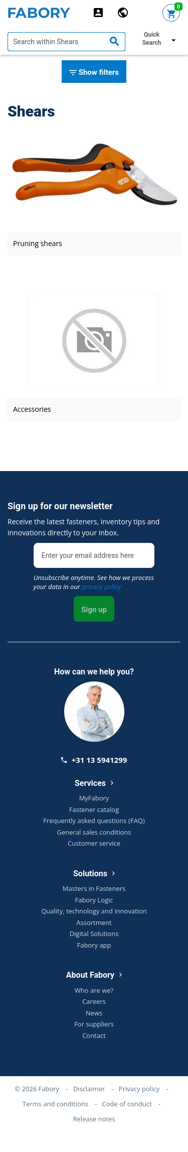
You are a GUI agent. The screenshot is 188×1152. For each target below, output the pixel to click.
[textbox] (66, 41)
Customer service (94, 843)
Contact (94, 1035)
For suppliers (94, 1023)
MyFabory (94, 797)
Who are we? (94, 990)
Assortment (93, 922)
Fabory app (94, 945)
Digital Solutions (94, 933)
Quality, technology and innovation (94, 910)
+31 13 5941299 (94, 760)
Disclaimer (89, 1088)
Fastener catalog (94, 809)
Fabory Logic (94, 899)
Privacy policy (139, 1088)
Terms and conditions (55, 1103)
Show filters (94, 73)
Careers (94, 1001)
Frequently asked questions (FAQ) (94, 820)
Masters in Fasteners (94, 888)
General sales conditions (94, 832)
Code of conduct (127, 1103)
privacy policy (101, 586)
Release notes (94, 1118)
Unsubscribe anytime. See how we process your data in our (94, 582)
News (94, 1012)
